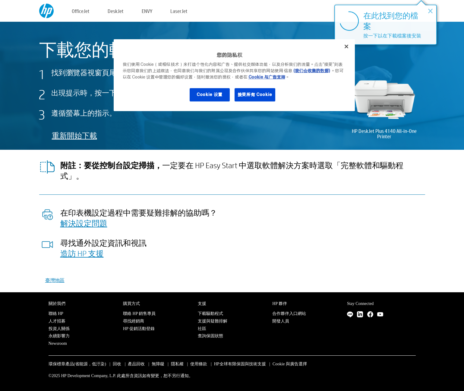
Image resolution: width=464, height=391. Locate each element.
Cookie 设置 (210, 94)
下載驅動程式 (210, 313)
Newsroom (58, 343)
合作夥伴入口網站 (289, 313)
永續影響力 (59, 336)
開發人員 (280, 321)
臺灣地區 (55, 280)
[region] (234, 75)
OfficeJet (81, 11)
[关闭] (346, 46)
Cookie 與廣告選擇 (290, 364)
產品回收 (136, 364)
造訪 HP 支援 (82, 253)
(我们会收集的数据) (311, 70)
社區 (202, 328)
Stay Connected (360, 303)
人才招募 (57, 321)
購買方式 (131, 303)
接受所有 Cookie (255, 94)
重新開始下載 (74, 135)
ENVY (147, 11)
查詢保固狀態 (210, 336)
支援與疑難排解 (212, 321)
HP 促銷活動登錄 (139, 328)
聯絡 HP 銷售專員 (139, 313)
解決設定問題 (83, 223)
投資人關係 (59, 328)
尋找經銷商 (133, 321)
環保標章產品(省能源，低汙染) (77, 364)
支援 (202, 303)
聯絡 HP (56, 313)
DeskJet (116, 11)
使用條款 (198, 364)
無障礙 (158, 364)
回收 (117, 364)
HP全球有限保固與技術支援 (240, 364)
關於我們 (57, 303)
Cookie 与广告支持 (266, 77)
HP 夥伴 (279, 303)
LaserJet (179, 11)
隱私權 (177, 364)
